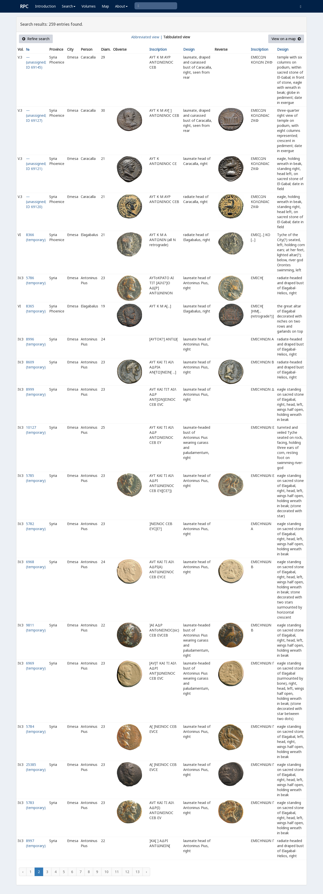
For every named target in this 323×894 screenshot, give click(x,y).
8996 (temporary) (36, 342)
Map (105, 6)
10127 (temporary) (36, 430)
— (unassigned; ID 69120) (36, 201)
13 (138, 871)
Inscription (158, 49)
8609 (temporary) (36, 364)
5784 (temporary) (36, 729)
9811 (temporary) (36, 627)
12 (127, 871)
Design (189, 49)
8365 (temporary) (36, 308)
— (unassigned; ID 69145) (36, 62)
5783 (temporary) (36, 805)
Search (68, 6)
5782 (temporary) (36, 526)
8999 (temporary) (36, 392)
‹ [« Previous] (22, 871)
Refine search (35, 38)
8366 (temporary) (36, 237)
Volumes (89, 6)
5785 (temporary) (36, 478)
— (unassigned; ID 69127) (36, 115)
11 (117, 871)
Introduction (45, 6)
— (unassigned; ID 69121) (36, 163)
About (121, 6)
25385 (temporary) (36, 767)
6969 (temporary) (36, 666)
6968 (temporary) (36, 564)
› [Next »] (146, 871)
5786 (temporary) (36, 280)
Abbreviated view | (146, 37)
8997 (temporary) (36, 843)
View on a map (286, 38)
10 (106, 871)
